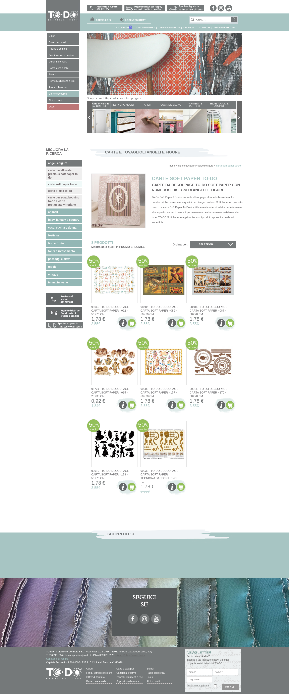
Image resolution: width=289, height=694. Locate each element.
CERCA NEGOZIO (145, 27)
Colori (89, 668)
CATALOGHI (124, 27)
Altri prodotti (153, 681)
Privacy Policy (122, 655)
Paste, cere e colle (96, 681)
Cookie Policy (137, 655)
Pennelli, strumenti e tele (129, 677)
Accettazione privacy (198, 685)
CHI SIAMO (189, 27)
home (172, 165)
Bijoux (150, 677)
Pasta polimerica (156, 673)
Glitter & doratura (95, 677)
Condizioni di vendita (57, 658)
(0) (104, 20)
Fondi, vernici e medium (99, 673)
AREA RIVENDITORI (224, 27)
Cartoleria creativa (126, 673)
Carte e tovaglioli (125, 668)
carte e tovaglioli (187, 165)
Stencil (150, 668)
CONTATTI (204, 27)
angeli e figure (205, 165)
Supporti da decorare (127, 681)
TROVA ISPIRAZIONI (169, 27)
